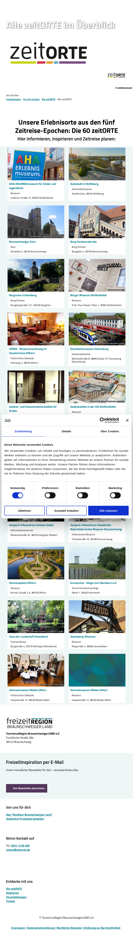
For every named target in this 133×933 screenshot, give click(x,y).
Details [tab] (66, 431)
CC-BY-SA (120, 401)
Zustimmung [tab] (23, 431)
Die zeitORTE (48, 99)
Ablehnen (24, 510)
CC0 (61, 178)
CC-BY (61, 343)
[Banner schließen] (127, 420)
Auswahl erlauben (66, 510)
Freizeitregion (13, 99)
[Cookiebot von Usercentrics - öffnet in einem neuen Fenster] (102, 420)
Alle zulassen (108, 510)
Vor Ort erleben (31, 99)
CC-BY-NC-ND (58, 236)
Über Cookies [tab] (110, 431)
